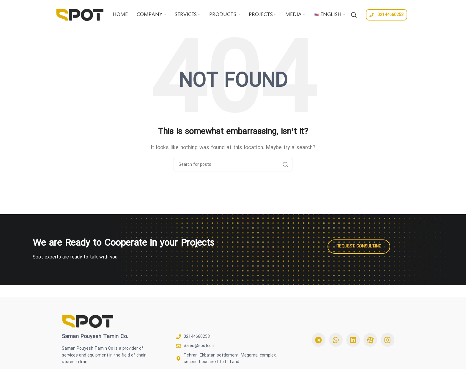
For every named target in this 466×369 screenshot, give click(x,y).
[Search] (354, 15)
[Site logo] (79, 14)
